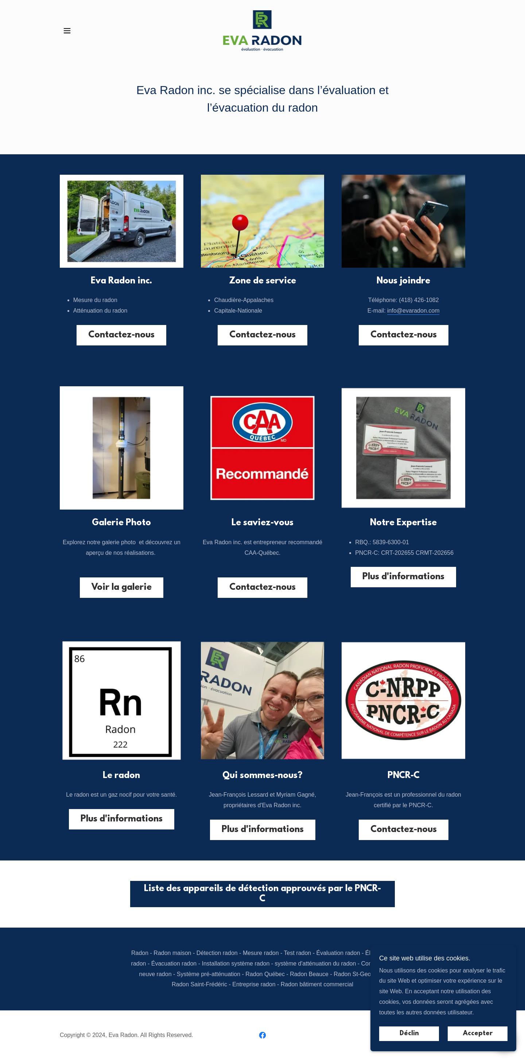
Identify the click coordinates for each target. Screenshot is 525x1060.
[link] (263, 30)
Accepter (478, 1033)
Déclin (409, 1033)
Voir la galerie (122, 588)
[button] (67, 30)
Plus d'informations (403, 577)
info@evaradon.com (413, 310)
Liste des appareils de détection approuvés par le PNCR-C (262, 894)
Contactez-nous (121, 335)
